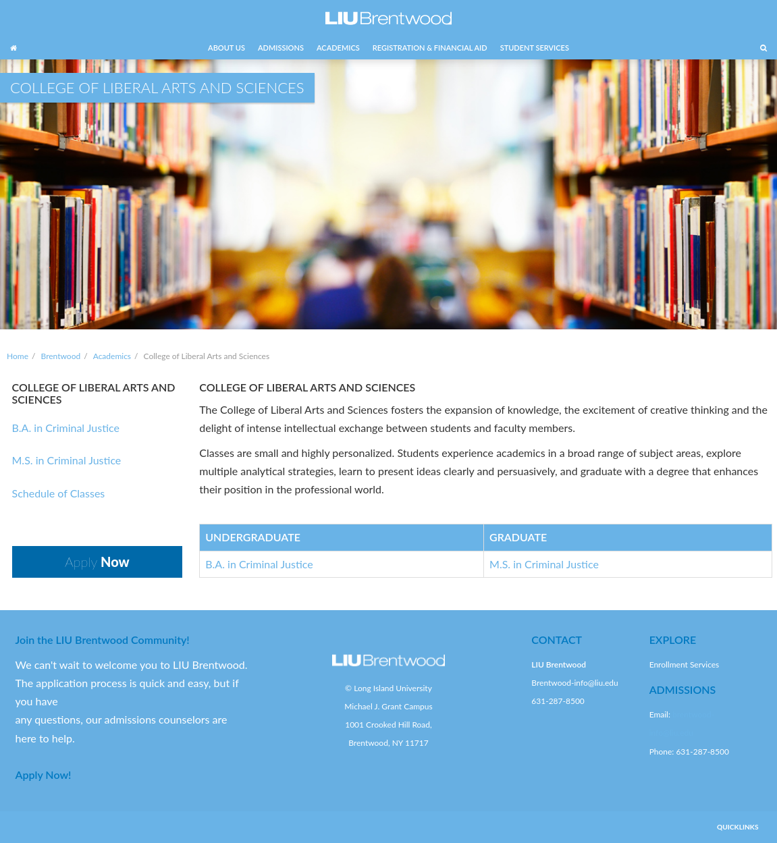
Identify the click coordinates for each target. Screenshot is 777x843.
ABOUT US (226, 47)
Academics (112, 356)
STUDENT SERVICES (534, 47)
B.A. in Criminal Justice (65, 427)
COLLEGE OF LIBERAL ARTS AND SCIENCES (94, 393)
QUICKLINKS (738, 827)
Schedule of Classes (58, 493)
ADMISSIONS (281, 47)
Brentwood (61, 356)
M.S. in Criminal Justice (67, 460)
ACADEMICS (338, 47)
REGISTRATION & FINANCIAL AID (430, 47)
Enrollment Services (684, 664)
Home (17, 356)
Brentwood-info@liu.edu (574, 683)
